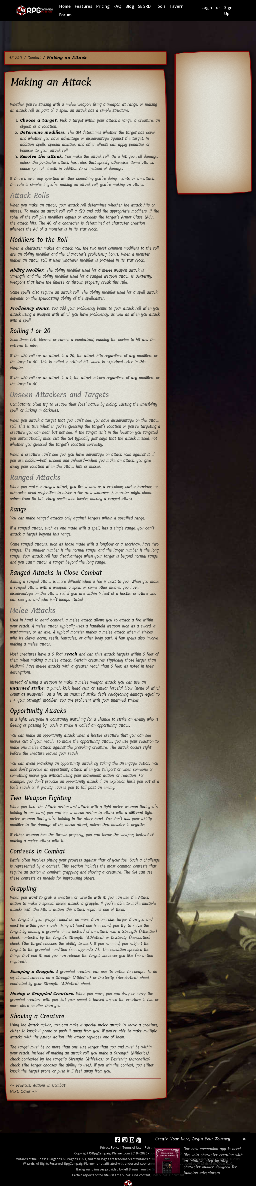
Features (83, 6)
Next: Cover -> (23, 1091)
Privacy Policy (109, 1147)
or (218, 7)
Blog (130, 6)
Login (207, 7)
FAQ (118, 6)
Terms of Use (132, 1147)
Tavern (177, 6)
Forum (65, 15)
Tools (160, 6)
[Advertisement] (128, 35)
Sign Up (228, 10)
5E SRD (144, 6)
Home (65, 6)
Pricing (103, 6)
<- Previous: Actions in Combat (37, 1085)
